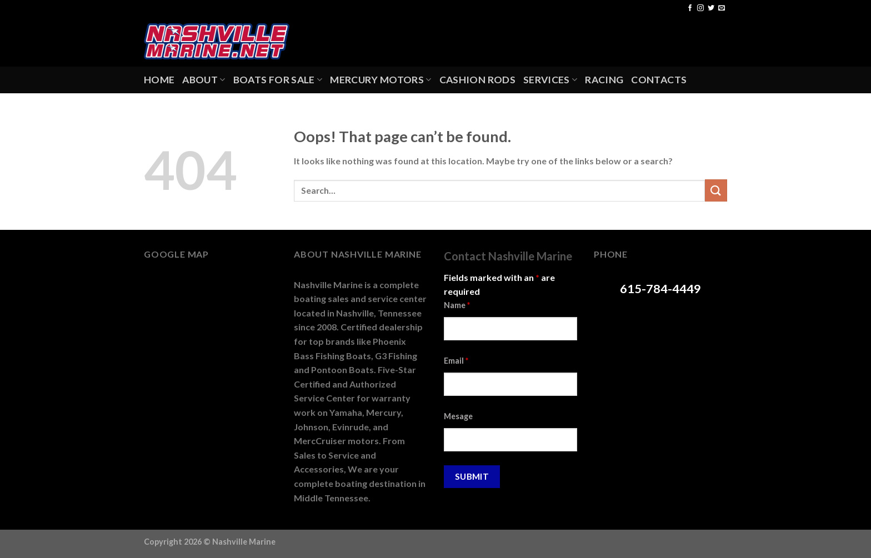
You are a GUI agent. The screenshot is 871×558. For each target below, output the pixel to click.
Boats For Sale (277, 80)
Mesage (458, 416)
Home (159, 80)
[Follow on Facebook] (690, 8)
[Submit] (716, 190)
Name (457, 305)
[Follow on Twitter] (711, 8)
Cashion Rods (477, 80)
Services (550, 80)
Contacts (659, 80)
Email (456, 360)
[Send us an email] (721, 8)
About (203, 80)
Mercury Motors (380, 80)
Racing (604, 80)
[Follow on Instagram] (700, 8)
